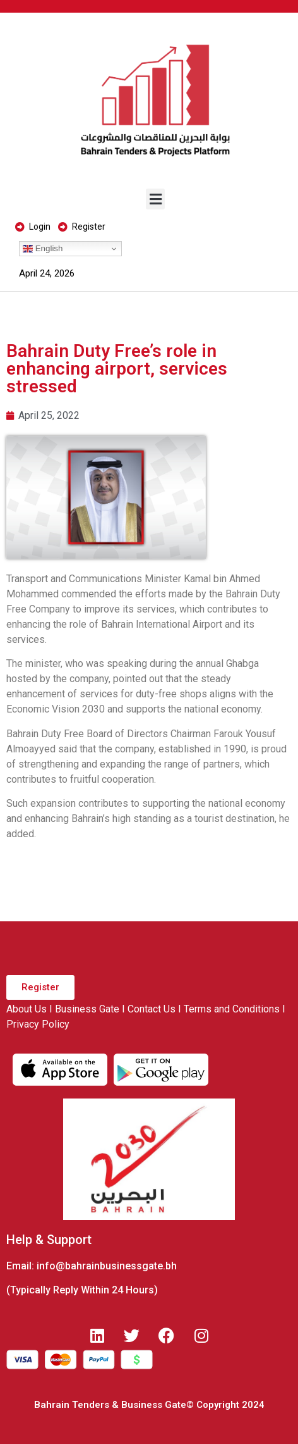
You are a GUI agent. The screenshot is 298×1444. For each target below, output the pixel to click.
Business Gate (87, 1009)
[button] (155, 199)
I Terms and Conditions (229, 1009)
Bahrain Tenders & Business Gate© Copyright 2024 (149, 1404)
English (43, 249)
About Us (26, 1009)
